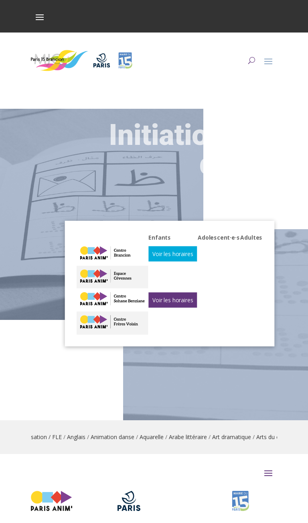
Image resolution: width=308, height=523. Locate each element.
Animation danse (140, 437)
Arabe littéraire (216, 437)
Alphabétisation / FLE (62, 437)
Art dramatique (259, 437)
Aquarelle (180, 437)
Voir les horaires (172, 262)
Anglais (104, 437)
